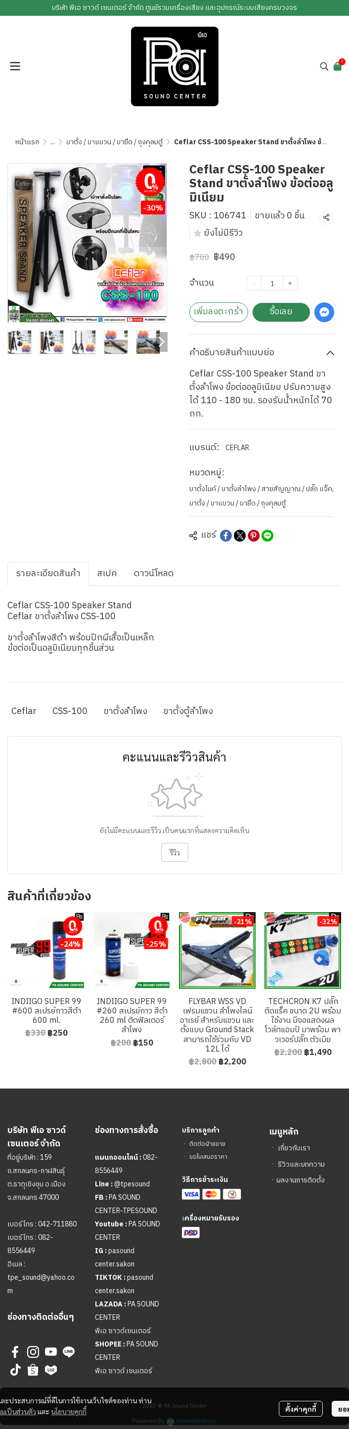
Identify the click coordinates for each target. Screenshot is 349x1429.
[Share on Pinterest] (254, 536)
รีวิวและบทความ (301, 1164)
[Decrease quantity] (254, 283)
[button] (324, 66)
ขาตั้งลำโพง (125, 711)
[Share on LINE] (267, 536)
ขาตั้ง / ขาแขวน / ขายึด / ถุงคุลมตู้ (114, 142)
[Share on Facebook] (226, 536)
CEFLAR (237, 448)
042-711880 (57, 1224)
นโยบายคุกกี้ (69, 1411)
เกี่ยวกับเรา (294, 1148)
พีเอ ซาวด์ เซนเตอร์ (123, 1371)
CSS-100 (69, 711)
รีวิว (175, 852)
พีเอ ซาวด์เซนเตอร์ (123, 1331)
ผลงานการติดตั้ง (300, 1180)
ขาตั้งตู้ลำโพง (188, 711)
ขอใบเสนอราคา (208, 1157)
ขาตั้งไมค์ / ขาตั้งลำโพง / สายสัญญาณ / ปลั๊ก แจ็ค (261, 489)
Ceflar (24, 711)
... (52, 142)
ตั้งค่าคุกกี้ (300, 1408)
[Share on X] (240, 536)
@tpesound (132, 1184)
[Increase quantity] (290, 283)
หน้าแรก (27, 142)
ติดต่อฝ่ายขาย (207, 1144)
